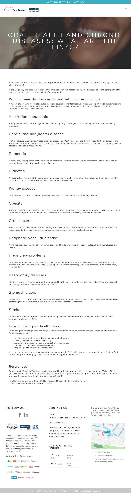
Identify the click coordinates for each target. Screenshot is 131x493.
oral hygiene (38, 123)
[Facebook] (20, 415)
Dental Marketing (84, 491)
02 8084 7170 (64, 2)
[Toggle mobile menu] (126, 8)
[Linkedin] (26, 415)
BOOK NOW (79, 2)
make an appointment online (63, 354)
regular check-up (84, 230)
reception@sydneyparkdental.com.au (67, 417)
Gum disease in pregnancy (21, 262)
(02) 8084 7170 (39, 354)
